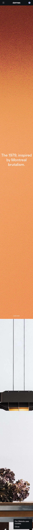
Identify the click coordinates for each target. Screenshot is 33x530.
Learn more (16, 316)
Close (17, 527)
